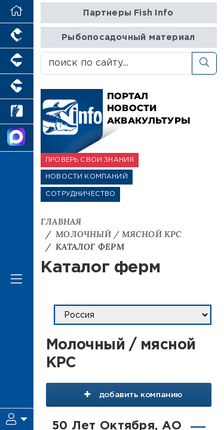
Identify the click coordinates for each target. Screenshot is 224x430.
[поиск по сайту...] (116, 63)
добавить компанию (128, 394)
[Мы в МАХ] (16, 138)
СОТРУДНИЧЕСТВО (80, 194)
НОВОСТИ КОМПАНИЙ (86, 177)
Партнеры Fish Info (128, 13)
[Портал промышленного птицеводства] (16, 35)
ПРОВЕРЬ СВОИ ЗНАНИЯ (89, 160)
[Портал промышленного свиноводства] (16, 60)
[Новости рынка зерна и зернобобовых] (16, 111)
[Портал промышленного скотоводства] (16, 86)
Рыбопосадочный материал (128, 37)
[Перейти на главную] (16, 11)
